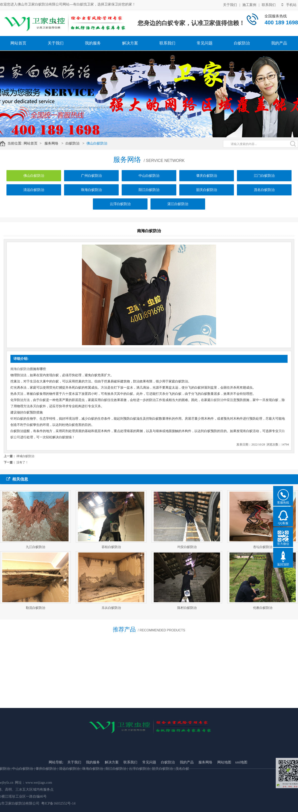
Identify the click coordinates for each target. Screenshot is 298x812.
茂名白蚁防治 (264, 191)
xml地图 (241, 793)
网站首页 (18, 43)
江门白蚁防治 (264, 177)
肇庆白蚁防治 (206, 177)
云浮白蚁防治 (120, 206)
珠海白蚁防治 (91, 191)
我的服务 (93, 43)
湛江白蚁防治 (177, 206)
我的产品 (279, 43)
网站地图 (224, 793)
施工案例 (249, 5)
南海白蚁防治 (20, 369)
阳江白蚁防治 (149, 191)
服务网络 (52, 143)
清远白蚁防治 (33, 191)
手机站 (289, 5)
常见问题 (205, 43)
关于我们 (230, 5)
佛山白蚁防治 (97, 143)
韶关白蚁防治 (206, 191)
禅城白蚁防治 (25, 456)
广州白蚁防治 (91, 177)
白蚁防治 (242, 43)
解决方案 (130, 43)
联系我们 (269, 5)
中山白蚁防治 (149, 177)
